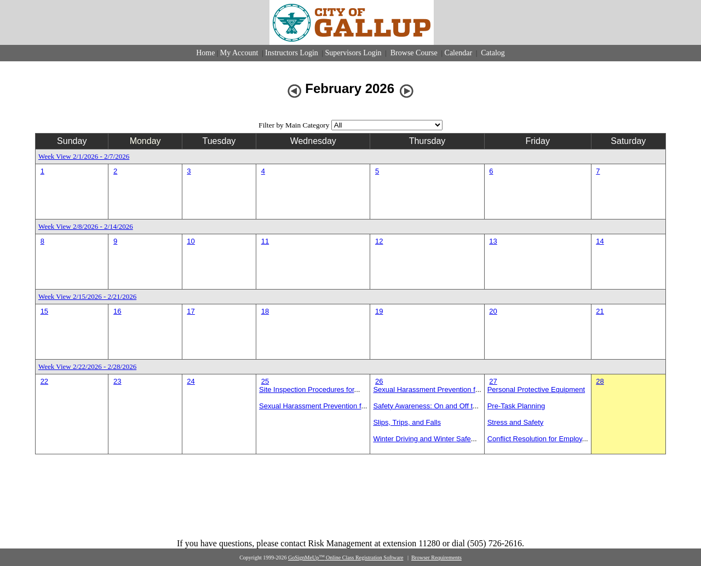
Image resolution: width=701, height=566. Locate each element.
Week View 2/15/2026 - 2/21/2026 (87, 296)
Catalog (492, 53)
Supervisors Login (353, 53)
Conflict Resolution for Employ (534, 439)
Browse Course (413, 53)
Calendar (459, 53)
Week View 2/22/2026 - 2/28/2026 (87, 366)
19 (379, 311)
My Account (239, 53)
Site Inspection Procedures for (306, 389)
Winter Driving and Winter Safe (421, 439)
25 (265, 381)
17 (190, 311)
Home (205, 53)
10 (190, 241)
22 (44, 381)
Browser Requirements (436, 558)
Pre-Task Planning (516, 406)
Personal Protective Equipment (536, 389)
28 (600, 381)
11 (265, 241)
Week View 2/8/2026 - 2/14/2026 (85, 226)
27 (493, 381)
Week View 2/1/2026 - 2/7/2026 (83, 156)
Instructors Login (291, 53)
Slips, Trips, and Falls (407, 422)
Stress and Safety (515, 422)
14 (600, 241)
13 (493, 241)
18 (265, 311)
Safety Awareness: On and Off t (423, 406)
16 (117, 311)
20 (493, 311)
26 (379, 381)
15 (44, 311)
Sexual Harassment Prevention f (310, 406)
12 (379, 241)
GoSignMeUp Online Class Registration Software (345, 558)
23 (117, 381)
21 (600, 311)
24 (190, 381)
